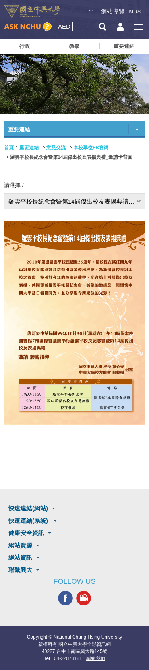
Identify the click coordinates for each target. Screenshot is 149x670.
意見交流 (56, 147)
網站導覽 (113, 11)
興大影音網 (83, 598)
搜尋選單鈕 (102, 27)
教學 (74, 46)
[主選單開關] (138, 27)
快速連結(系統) (29, 520)
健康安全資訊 (26, 532)
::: (91, 11)
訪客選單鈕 (120, 27)
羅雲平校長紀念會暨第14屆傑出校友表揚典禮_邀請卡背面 (76, 201)
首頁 (9, 147)
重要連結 (124, 46)
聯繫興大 (20, 569)
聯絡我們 (95, 658)
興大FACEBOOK (65, 598)
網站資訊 (20, 557)
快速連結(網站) (28, 508)
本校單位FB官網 (91, 147)
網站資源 (20, 545)
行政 (24, 46)
